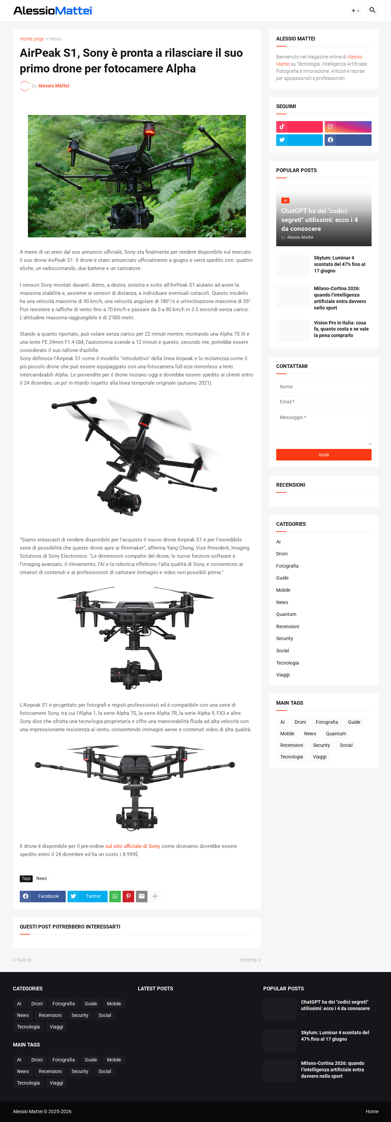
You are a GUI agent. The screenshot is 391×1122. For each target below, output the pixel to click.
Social (282, 650)
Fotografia (287, 566)
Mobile (283, 590)
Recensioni (287, 626)
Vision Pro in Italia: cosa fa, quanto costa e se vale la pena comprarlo (341, 329)
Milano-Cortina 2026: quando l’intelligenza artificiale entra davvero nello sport (340, 298)
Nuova (24, 959)
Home (372, 1111)
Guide (282, 578)
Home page (32, 38)
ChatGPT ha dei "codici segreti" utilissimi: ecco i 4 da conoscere (335, 1005)
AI (278, 542)
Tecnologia (287, 663)
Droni (281, 553)
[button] (356, 10)
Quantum (286, 614)
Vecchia (248, 959)
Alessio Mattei (53, 85)
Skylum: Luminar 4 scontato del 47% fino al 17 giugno (339, 264)
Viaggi (283, 674)
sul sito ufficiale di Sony (132, 846)
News (55, 38)
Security (284, 638)
